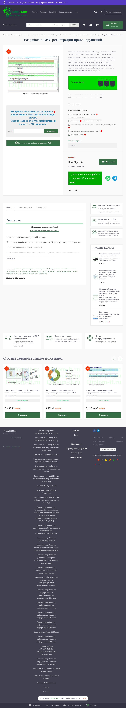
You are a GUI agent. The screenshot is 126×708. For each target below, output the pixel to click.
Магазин (76, 430)
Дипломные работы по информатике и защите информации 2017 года (46, 615)
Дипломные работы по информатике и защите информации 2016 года (34, 35)
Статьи (46, 691)
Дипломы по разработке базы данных (35, 273)
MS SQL (9, 278)
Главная (6, 35)
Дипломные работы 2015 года (46, 632)
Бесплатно (46, 696)
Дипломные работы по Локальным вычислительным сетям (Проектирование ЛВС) (46, 547)
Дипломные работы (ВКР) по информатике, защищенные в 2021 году (46, 500)
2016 (16, 278)
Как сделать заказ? (65, 12)
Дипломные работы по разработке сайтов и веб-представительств (46, 570)
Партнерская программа (76, 448)
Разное (46, 687)
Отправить (51, 131)
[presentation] (113, 358)
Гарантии (43, 12)
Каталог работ (10, 25)
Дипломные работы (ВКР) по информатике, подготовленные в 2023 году (46, 447)
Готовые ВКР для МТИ (46, 486)
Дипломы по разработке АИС (63, 269)
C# (13, 278)
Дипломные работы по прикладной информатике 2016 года (79, 35)
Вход (108, 12)
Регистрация (117, 12)
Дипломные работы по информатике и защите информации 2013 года (46, 661)
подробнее (10, 258)
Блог (76, 435)
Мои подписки (76, 457)
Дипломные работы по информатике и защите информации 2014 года (46, 639)
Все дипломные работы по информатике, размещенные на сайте (46, 469)
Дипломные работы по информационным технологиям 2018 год (46, 605)
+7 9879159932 (10, 431)
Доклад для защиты (77, 134)
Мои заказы (76, 444)
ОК (84, 698)
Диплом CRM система (46, 683)
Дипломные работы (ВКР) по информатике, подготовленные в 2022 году (46, 478)
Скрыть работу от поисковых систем (82, 114)
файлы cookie (55, 698)
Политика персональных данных (107, 455)
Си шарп (22, 278)
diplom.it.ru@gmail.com (13, 446)
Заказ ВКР (53, 12)
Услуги (34, 12)
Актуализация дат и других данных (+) (85, 131)
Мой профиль (76, 453)
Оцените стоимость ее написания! (44, 231)
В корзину (108, 161)
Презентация (75, 121)
